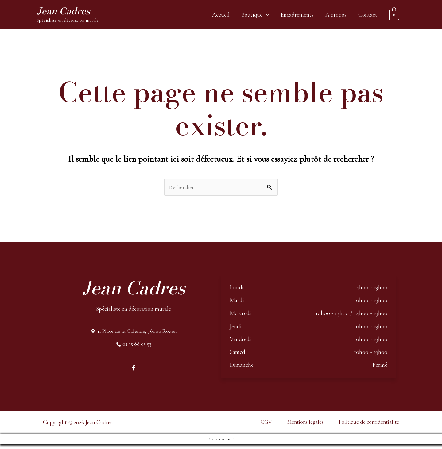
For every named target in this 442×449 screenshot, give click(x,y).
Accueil (221, 15)
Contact (367, 15)
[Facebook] (133, 372)
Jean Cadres (67, 12)
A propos (336, 15)
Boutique (251, 15)
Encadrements (297, 15)
